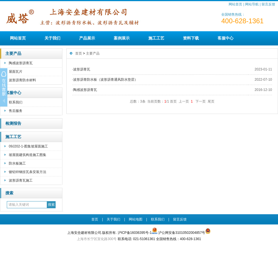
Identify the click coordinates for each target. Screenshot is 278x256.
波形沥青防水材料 (22, 80)
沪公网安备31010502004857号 (184, 231)
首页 (78, 53)
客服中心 (225, 38)
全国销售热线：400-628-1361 (178, 239)
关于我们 (52, 38)
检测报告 (13, 123)
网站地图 (135, 219)
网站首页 (235, 4)
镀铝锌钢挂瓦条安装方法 (27, 172)
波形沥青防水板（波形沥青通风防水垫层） (105, 80)
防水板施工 (17, 163)
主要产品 (13, 53)
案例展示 (122, 38)
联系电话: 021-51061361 (136, 239)
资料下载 (191, 38)
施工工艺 (156, 38)
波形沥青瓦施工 (21, 180)
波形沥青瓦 (81, 69)
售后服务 (15, 111)
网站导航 (252, 4)
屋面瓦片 (15, 72)
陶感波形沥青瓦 (21, 63)
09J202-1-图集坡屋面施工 (28, 146)
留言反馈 (268, 4)
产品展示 (87, 38)
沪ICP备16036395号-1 (135, 233)
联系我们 (15, 102)
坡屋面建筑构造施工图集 (27, 155)
